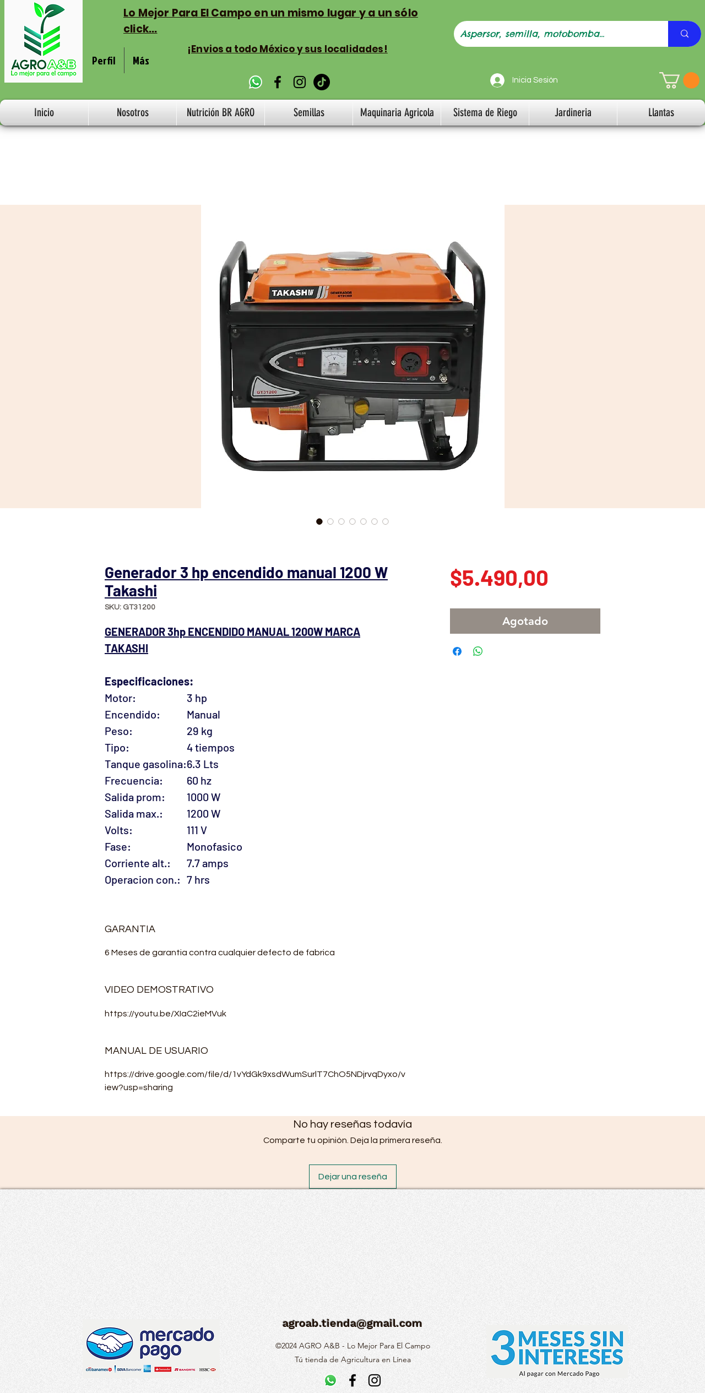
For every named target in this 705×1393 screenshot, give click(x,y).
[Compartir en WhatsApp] (478, 651)
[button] (679, 80)
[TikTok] (321, 82)
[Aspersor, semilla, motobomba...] (552, 34)
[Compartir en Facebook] (457, 651)
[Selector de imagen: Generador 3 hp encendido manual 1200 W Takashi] (319, 521)
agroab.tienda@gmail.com (352, 1323)
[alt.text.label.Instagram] (299, 82)
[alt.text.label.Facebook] (277, 82)
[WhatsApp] (255, 82)
